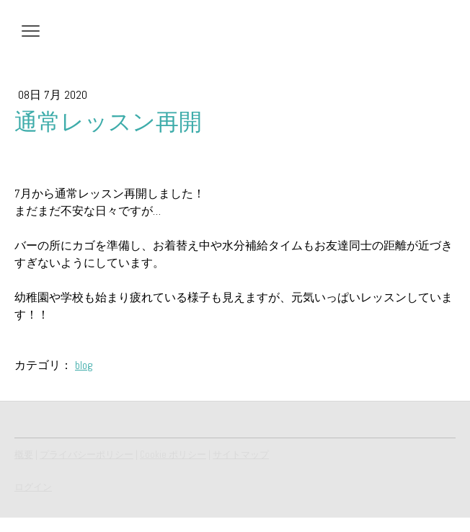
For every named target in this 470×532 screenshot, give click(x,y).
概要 (23, 454)
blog (84, 365)
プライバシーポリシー (86, 454)
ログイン (33, 487)
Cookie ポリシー (173, 454)
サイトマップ (241, 454)
